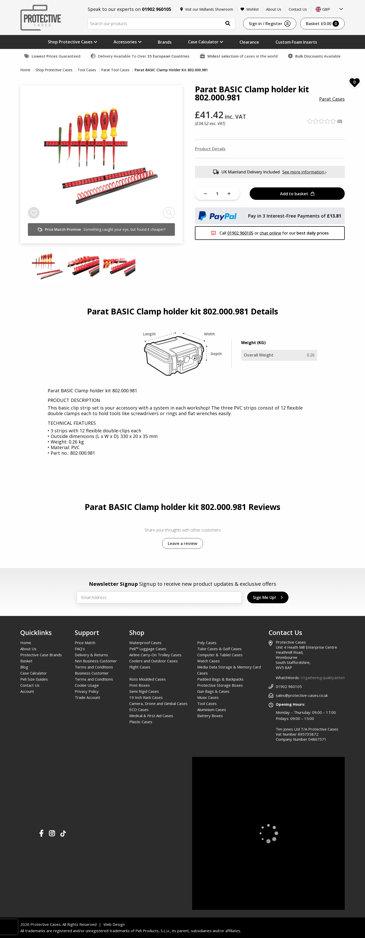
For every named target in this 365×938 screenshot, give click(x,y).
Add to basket (297, 194)
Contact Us (298, 9)
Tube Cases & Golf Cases (219, 648)
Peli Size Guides (34, 679)
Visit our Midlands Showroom (206, 9)
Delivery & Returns (91, 654)
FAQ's (80, 648)
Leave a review (182, 543)
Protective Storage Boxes (220, 685)
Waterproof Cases (145, 642)
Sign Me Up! (268, 597)
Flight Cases (139, 666)
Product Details (210, 149)
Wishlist (250, 9)
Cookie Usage (87, 685)
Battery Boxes (210, 715)
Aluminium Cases (211, 709)
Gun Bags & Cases (213, 691)
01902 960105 (156, 9)
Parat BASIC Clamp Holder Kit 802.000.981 (171, 69)
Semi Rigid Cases (144, 691)
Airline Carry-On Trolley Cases (155, 654)
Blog (24, 666)
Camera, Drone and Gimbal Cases (158, 703)
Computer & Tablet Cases (220, 654)
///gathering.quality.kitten (323, 677)
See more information (304, 171)
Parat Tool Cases (116, 69)
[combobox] (329, 9)
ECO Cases (139, 709)
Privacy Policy (87, 691)
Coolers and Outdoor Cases (153, 660)
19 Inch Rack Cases (146, 697)
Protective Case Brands (41, 654)
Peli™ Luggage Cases (147, 648)
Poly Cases (206, 642)
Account (27, 691)
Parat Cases (332, 98)
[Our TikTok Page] (63, 834)
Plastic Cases (140, 721)
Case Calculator (33, 673)
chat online (270, 233)
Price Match (85, 642)
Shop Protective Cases (54, 69)
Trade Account (87, 697)
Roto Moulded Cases (147, 679)
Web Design (114, 924)
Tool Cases (87, 69)
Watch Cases (208, 660)
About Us (273, 9)
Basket (322, 24)
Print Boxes (139, 685)
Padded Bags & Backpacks (220, 679)
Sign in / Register (269, 24)
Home (25, 69)
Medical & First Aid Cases (151, 715)
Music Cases (208, 697)
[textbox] (329, 9)
